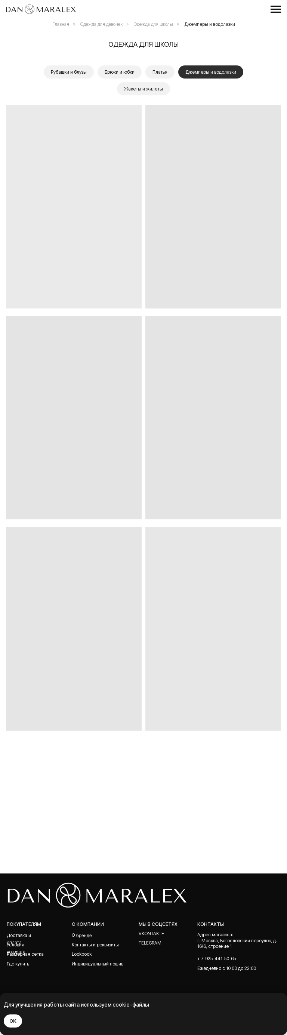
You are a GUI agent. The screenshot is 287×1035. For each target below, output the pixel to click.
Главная (60, 24)
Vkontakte (151, 933)
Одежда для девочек (101, 24)
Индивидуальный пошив (97, 964)
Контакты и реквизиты (95, 945)
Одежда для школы (153, 24)
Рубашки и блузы (69, 72)
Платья (159, 72)
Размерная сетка (25, 954)
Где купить (18, 964)
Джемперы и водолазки (209, 24)
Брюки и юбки (120, 72)
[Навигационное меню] (276, 9)
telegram (150, 943)
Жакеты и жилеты (143, 89)
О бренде (82, 935)
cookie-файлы (130, 1004)
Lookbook (82, 954)
